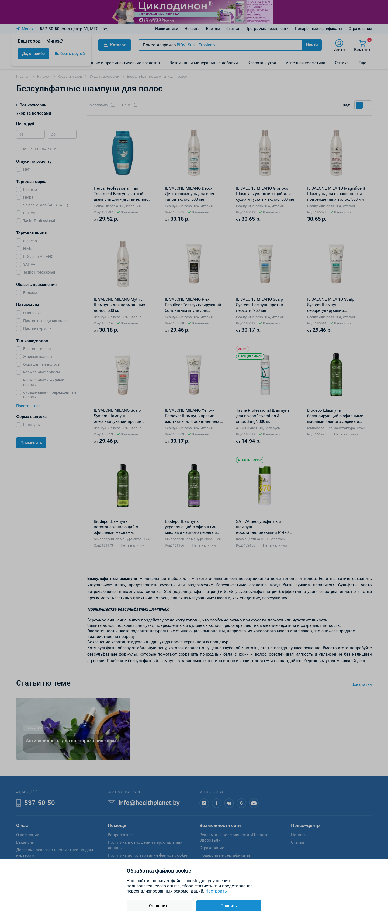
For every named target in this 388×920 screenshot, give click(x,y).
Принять (229, 905)
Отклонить (159, 905)
